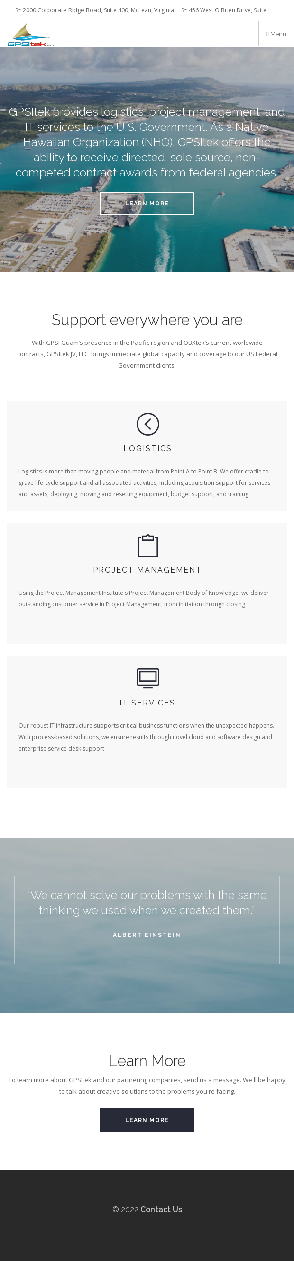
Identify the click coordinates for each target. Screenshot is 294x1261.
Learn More (147, 203)
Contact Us (161, 1209)
